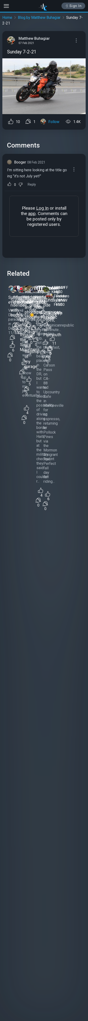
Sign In (73, 6)
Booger (20, 162)
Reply (32, 185)
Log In (42, 208)
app (32, 213)
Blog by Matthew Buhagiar (39, 17)
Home (7, 17)
